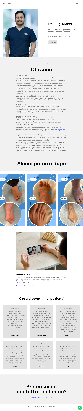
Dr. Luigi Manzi (10, 4)
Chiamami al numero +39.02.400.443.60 (41, 399)
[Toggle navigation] (77, 3)
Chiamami (41, 382)
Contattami (53, 42)
